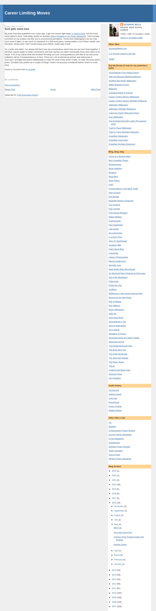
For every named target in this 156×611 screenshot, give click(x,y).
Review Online (120, 544)
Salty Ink (112, 313)
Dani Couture (115, 193)
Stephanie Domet (116, 342)
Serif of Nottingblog (117, 326)
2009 (114, 597)
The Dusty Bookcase (118, 354)
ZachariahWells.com (118, 48)
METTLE (118, 528)
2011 (114, 588)
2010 (114, 593)
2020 (114, 484)
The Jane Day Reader (118, 358)
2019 (114, 489)
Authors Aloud (115, 394)
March (117, 555)
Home (53, 89)
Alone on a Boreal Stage (120, 156)
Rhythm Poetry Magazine (120, 459)
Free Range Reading (118, 213)
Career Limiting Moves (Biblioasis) (124, 97)
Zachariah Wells (132, 24)
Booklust (112, 172)
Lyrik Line (113, 398)
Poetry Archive (115, 406)
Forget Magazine (116, 438)
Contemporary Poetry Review (122, 430)
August (117, 515)
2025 (114, 471)
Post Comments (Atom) (27, 95)
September (119, 511)
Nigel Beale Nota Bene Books (122, 269)
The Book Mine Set (117, 350)
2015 (114, 570)
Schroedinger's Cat (117, 322)
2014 (114, 575)
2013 (114, 579)
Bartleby (112, 426)
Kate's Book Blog (116, 249)
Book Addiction (115, 168)
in (78, 33)
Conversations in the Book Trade (123, 188)
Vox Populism (115, 378)
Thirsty (112, 366)
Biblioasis (113, 89)
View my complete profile (131, 38)
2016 (114, 503)
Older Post (95, 89)
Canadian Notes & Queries (121, 93)
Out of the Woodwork (118, 277)
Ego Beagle (114, 197)
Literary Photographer (118, 257)
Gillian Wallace (115, 217)
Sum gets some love (17, 28)
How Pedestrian (116, 225)
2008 (114, 602)
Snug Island (114, 330)
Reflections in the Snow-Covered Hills (125, 293)
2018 (114, 493)
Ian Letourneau (115, 233)
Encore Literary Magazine (120, 434)
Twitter (112, 59)
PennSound (114, 402)
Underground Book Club (119, 370)
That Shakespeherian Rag (120, 346)
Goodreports (114, 443)
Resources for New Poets (120, 297)
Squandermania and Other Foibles (124, 338)
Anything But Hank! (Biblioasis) (122, 81)
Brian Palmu (114, 180)
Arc (110, 422)
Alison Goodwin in (68, 36)
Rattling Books (115, 410)
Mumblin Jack (115, 265)
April (116, 550)
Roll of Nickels (115, 301)
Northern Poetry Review (119, 447)
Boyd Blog (113, 176)
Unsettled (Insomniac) (118, 140)
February (118, 559)
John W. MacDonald (118, 241)
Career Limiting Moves (27, 13)
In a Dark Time (115, 237)
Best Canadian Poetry (118, 160)
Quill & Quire (114, 455)
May (116, 524)
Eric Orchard (114, 205)
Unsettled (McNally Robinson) (122, 144)
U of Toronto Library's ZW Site (122, 54)
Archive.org (114, 390)
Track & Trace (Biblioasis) (120, 128)
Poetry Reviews (116, 451)
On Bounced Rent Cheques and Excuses (127, 273)
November (119, 506)
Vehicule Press (115, 374)
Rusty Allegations (116, 309)
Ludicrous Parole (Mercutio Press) (124, 113)
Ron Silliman (114, 305)
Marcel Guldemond (117, 261)
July (116, 520)
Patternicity (114, 281)
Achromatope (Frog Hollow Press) (124, 72)
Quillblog (113, 289)
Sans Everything (116, 318)
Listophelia (113, 253)
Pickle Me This (115, 285)
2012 (114, 584)
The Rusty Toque (116, 362)
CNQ (111, 184)
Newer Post (10, 89)
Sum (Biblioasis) (116, 117)
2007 (114, 606)
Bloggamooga (115, 164)
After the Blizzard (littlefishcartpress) (125, 77)
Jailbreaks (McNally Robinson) (122, 109)
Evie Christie (114, 209)
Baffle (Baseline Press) (119, 85)
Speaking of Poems (117, 334)
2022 (114, 480)
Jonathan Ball (115, 245)
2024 (114, 475)
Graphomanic (115, 221)
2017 (114, 498)
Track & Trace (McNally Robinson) (124, 132)
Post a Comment (12, 85)
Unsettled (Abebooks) (118, 136)
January (118, 564)
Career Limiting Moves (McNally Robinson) (128, 101)
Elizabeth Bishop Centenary (121, 201)
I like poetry (114, 229)
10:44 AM (31, 69)
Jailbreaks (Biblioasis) (118, 105)
